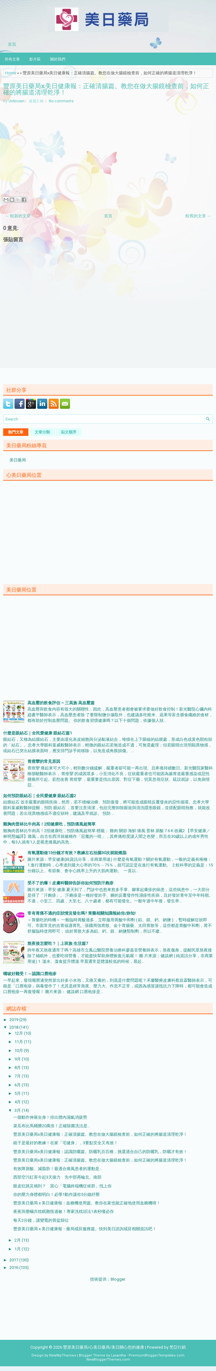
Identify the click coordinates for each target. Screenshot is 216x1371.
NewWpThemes (62, 1355)
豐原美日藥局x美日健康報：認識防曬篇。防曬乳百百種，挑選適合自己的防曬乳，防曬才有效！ (100, 1151)
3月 (18, 1110)
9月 (18, 1059)
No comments (61, 101)
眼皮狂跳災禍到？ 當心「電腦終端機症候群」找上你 (62, 1186)
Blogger (118, 1279)
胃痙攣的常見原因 (43, 761)
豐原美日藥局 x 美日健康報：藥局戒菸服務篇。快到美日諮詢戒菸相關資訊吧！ (84, 1228)
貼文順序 (68, 432)
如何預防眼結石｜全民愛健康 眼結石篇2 (39, 795)
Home (10, 73)
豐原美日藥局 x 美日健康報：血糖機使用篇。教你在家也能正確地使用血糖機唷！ (87, 1203)
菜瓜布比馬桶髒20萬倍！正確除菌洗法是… (51, 1125)
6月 (18, 1085)
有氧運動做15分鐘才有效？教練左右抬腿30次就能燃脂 (76, 852)
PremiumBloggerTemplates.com (156, 1355)
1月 (18, 1249)
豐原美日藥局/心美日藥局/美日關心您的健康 (103, 1347)
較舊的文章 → (198, 216)
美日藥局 (17, 460)
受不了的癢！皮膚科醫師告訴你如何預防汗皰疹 (70, 883)
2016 (14, 1267)
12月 (19, 1033)
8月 (18, 1067)
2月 (18, 1240)
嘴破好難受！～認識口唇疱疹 (29, 973)
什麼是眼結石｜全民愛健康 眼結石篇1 (37, 733)
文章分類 (42, 432)
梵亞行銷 (177, 1347)
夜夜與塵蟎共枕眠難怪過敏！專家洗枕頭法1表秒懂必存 (63, 1211)
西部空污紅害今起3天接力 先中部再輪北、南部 (57, 1177)
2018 (14, 1027)
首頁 (12, 44)
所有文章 (12, 58)
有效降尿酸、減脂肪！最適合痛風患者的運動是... (57, 1168)
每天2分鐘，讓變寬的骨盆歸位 (41, 1220)
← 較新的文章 (18, 216)
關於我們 (57, 58)
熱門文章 (15, 432)
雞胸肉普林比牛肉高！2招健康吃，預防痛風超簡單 (49, 824)
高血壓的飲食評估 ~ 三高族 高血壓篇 (61, 702)
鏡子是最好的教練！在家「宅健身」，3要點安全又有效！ (65, 1142)
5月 (18, 1093)
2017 (14, 1260)
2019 (14, 1019)
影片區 (35, 58)
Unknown (17, 101)
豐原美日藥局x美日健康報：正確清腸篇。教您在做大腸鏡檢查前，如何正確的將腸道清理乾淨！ (106, 89)
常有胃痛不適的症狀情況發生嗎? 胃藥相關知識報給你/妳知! (81, 913)
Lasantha (118, 1355)
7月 (18, 1076)
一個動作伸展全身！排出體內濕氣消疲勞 (50, 1117)
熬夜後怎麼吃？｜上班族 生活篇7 (57, 943)
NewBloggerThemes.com (108, 1359)
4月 (18, 1102)
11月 (19, 1041)
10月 (19, 1050)
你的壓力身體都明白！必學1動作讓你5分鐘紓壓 (56, 1194)
